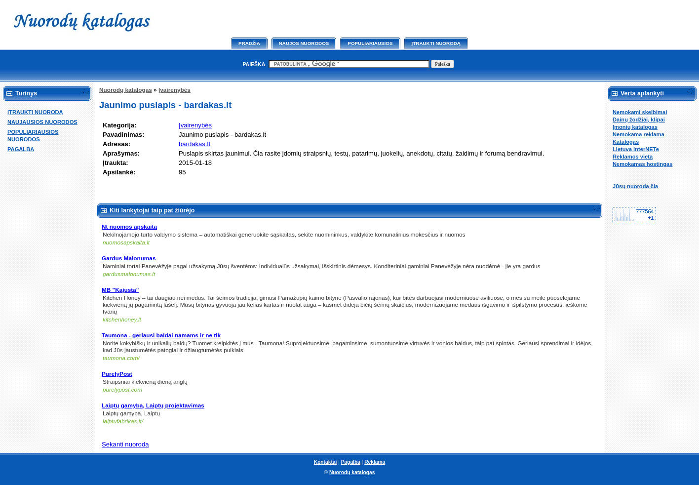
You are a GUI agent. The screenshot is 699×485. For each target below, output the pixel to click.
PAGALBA (20, 149)
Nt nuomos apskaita (129, 226)
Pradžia (249, 43)
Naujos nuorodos (304, 43)
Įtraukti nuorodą (436, 43)
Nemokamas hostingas (642, 164)
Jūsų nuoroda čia (635, 186)
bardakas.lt (194, 144)
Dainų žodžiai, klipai (639, 119)
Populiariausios (370, 43)
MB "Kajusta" (120, 289)
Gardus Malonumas (128, 258)
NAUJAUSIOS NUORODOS (42, 122)
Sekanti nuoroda (125, 444)
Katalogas (626, 142)
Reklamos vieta (633, 157)
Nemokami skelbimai (640, 112)
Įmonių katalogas (635, 127)
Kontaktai (325, 462)
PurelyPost (117, 373)
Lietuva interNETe (636, 149)
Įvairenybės (174, 89)
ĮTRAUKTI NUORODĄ (35, 112)
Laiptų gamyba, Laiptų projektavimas (153, 405)
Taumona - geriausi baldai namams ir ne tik (161, 335)
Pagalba (350, 462)
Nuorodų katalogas (125, 89)
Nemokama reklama (638, 134)
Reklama (374, 462)
